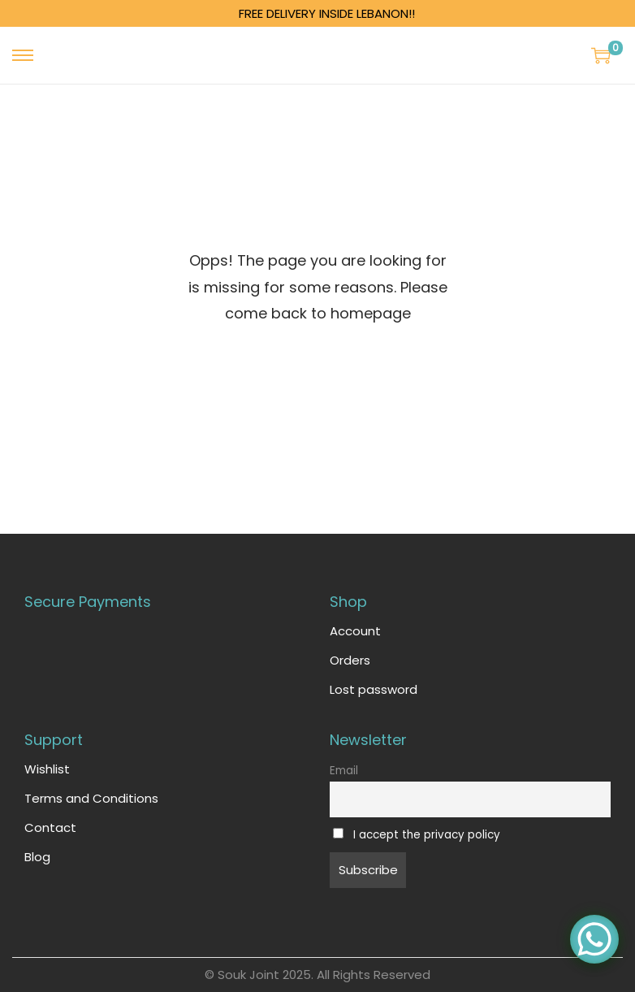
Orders (350, 660)
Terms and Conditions (91, 798)
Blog (37, 856)
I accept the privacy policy (426, 835)
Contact (50, 827)
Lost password (373, 689)
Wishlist (47, 769)
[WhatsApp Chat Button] (594, 939)
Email (344, 770)
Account (355, 630)
